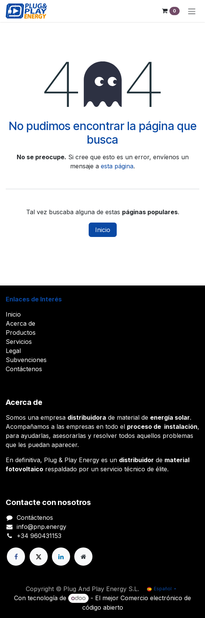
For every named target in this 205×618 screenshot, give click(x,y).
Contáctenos (24, 369)
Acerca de (20, 323)
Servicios (19, 341)
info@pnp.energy (41, 526)
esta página (117, 166)
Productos (21, 332)
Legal (13, 350)
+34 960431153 (39, 536)
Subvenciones (26, 360)
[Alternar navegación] (191, 11)
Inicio (102, 230)
